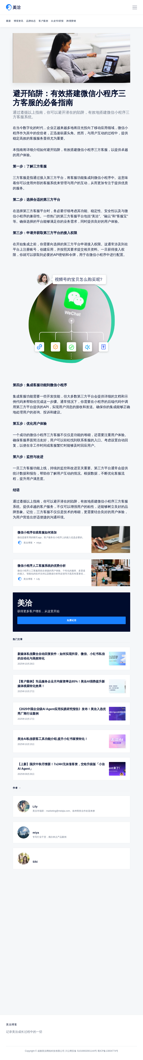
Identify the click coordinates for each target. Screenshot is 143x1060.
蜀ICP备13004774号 (107, 1051)
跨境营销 (71, 21)
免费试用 (71, 620)
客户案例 (43, 21)
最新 (8, 21)
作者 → (17, 788)
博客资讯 (18, 21)
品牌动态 (31, 21)
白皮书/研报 (57, 21)
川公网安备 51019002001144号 (81, 1051)
